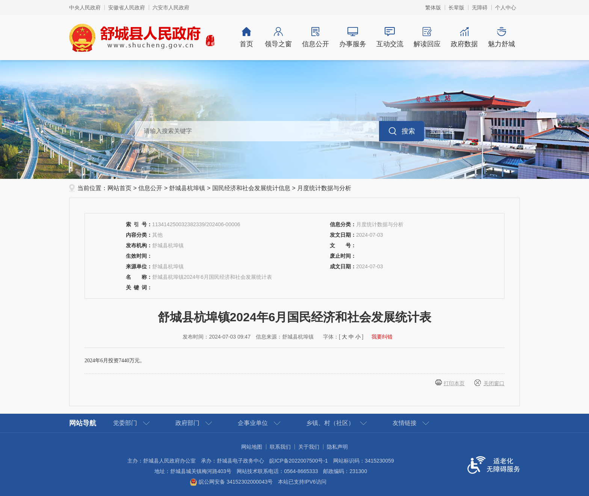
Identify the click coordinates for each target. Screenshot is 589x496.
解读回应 (427, 37)
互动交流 (389, 37)
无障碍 (480, 8)
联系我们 (280, 447)
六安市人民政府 (171, 8)
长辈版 (456, 8)
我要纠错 (382, 337)
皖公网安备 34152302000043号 (231, 482)
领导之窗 (278, 37)
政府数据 (464, 37)
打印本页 (454, 383)
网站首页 (119, 188)
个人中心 (505, 8)
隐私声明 (337, 447)
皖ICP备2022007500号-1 (298, 461)
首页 (246, 37)
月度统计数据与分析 (324, 188)
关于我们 (308, 447)
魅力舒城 (501, 37)
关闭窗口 (493, 383)
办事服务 (352, 37)
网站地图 (251, 447)
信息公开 (315, 37)
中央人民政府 (85, 8)
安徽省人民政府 (126, 8)
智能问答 (442, 131)
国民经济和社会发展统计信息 (251, 188)
